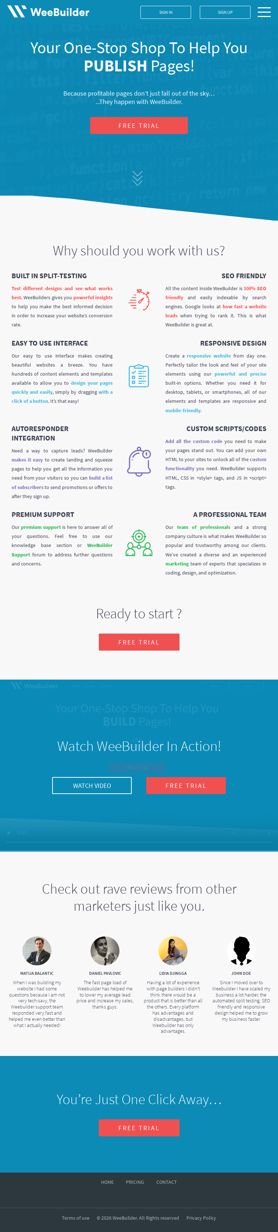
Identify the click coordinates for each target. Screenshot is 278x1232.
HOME (107, 1182)
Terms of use (75, 1218)
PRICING (135, 1182)
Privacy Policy (201, 1218)
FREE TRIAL (139, 125)
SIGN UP (225, 12)
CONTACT (166, 1182)
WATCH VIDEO (92, 785)
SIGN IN (166, 12)
